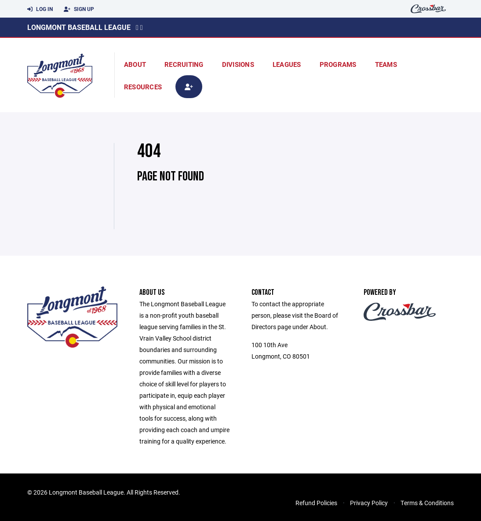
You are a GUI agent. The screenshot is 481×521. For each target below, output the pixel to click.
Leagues (287, 64)
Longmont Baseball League (79, 27)
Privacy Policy (369, 503)
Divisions (238, 64)
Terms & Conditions (427, 503)
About (135, 64)
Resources (143, 86)
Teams (386, 64)
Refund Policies (316, 503)
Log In (40, 9)
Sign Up (79, 9)
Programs (338, 64)
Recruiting (184, 64)
